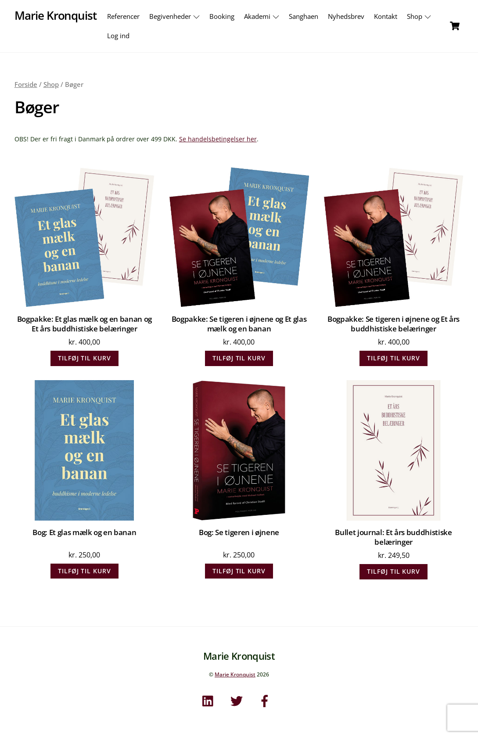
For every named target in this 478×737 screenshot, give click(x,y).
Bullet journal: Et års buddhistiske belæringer (393, 537)
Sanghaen (303, 16)
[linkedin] (210, 700)
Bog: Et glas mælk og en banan (84, 532)
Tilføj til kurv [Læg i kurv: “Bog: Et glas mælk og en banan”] (84, 571)
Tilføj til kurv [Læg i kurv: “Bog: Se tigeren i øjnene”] (239, 571)
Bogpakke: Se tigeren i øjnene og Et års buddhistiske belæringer (393, 324)
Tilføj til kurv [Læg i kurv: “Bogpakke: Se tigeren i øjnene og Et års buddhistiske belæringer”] (393, 358)
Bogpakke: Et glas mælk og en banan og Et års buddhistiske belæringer (84, 324)
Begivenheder (175, 16)
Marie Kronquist (235, 674)
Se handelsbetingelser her (218, 139)
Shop (420, 16)
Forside (25, 84)
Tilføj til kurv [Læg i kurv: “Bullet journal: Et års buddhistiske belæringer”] (393, 571)
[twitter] (238, 700)
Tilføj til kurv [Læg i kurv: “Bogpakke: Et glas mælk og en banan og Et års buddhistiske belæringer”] (84, 358)
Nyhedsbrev (346, 16)
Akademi (262, 16)
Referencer (123, 16)
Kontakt (385, 16)
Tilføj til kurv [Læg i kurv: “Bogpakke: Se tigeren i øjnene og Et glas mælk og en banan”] (239, 358)
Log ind (118, 35)
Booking (221, 16)
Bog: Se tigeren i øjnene (239, 532)
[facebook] (266, 700)
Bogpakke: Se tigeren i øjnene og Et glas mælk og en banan (239, 324)
